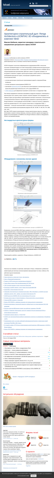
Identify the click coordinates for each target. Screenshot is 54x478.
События (20, 17)
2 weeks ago (15, 438)
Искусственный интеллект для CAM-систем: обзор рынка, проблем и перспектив (23, 336)
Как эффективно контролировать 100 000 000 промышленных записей (22, 356)
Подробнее (28, 465)
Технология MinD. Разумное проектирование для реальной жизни (31, 59)
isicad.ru (41, 454)
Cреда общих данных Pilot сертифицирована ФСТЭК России (19, 283)
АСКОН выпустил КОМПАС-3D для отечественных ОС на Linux (19, 296)
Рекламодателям (28, 17)
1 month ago (19, 464)
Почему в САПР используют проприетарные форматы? (17, 281)
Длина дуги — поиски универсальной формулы (16, 350)
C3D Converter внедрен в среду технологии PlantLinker (17, 285)
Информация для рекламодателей (10, 468)
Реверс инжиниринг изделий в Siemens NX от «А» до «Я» (19, 360)
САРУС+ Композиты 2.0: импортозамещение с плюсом (18, 352)
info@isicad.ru (41, 458)
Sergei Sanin (5, 430)
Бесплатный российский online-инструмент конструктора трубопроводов (22, 362)
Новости (4, 17)
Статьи (9, 17)
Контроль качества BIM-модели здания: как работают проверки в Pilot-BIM (22, 308)
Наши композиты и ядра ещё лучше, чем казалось (16, 277)
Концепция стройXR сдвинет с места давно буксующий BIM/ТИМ (20, 287)
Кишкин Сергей (6, 454)
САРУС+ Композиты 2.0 (8, 438)
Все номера (6, 384)
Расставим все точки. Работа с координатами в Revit (18, 348)
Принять (33, 475)
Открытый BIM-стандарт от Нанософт (13, 300)
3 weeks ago (16, 452)
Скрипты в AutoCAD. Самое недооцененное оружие (17, 354)
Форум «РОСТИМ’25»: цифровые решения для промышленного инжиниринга (23, 302)
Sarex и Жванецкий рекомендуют (12, 279)
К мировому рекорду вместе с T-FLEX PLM (14, 314)
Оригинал (6, 58)
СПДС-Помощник (9, 90)
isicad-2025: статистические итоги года (13, 289)
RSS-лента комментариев (9, 426)
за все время (13, 346)
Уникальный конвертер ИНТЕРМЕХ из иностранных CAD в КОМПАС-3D (22, 368)
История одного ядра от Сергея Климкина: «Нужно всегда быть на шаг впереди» (24, 298)
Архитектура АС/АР (16, 86)
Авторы (15, 17)
